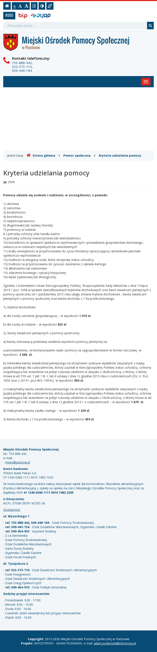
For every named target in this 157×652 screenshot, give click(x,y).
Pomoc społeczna (77, 155)
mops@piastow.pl (17, 462)
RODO (9, 15)
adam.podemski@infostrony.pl (115, 643)
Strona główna (41, 155)
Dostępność (11, 510)
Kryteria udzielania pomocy (120, 155)
